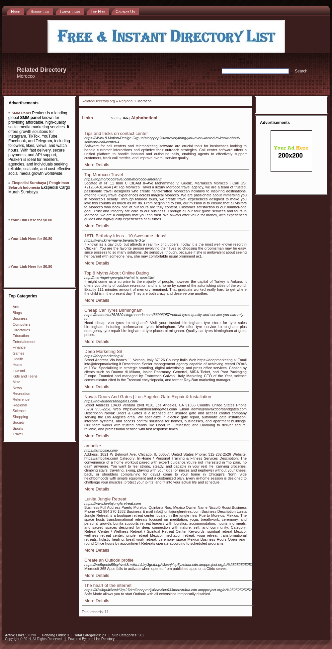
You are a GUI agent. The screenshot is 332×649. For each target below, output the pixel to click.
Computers (22, 324)
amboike (92, 445)
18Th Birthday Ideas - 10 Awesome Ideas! (125, 235)
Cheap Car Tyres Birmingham (113, 310)
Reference (21, 399)
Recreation (21, 393)
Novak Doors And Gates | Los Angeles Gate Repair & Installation (147, 396)
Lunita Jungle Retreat (105, 498)
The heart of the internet (107, 585)
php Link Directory (101, 639)
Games (18, 353)
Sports (18, 428)
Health (18, 359)
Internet (19, 371)
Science (19, 411)
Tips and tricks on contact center (116, 133)
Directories (21, 330)
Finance (19, 347)
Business (20, 318)
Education (21, 336)
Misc (16, 382)
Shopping (20, 417)
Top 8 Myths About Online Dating (116, 272)
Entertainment (24, 342)
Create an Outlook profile (108, 560)
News (17, 388)
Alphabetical (144, 117)
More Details (96, 164)
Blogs (17, 313)
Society (19, 422)
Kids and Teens (25, 376)
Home (17, 365)
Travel (18, 434)
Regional (20, 405)
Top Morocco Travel (103, 174)
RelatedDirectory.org (98, 101)
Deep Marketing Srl (103, 351)
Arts (16, 307)
